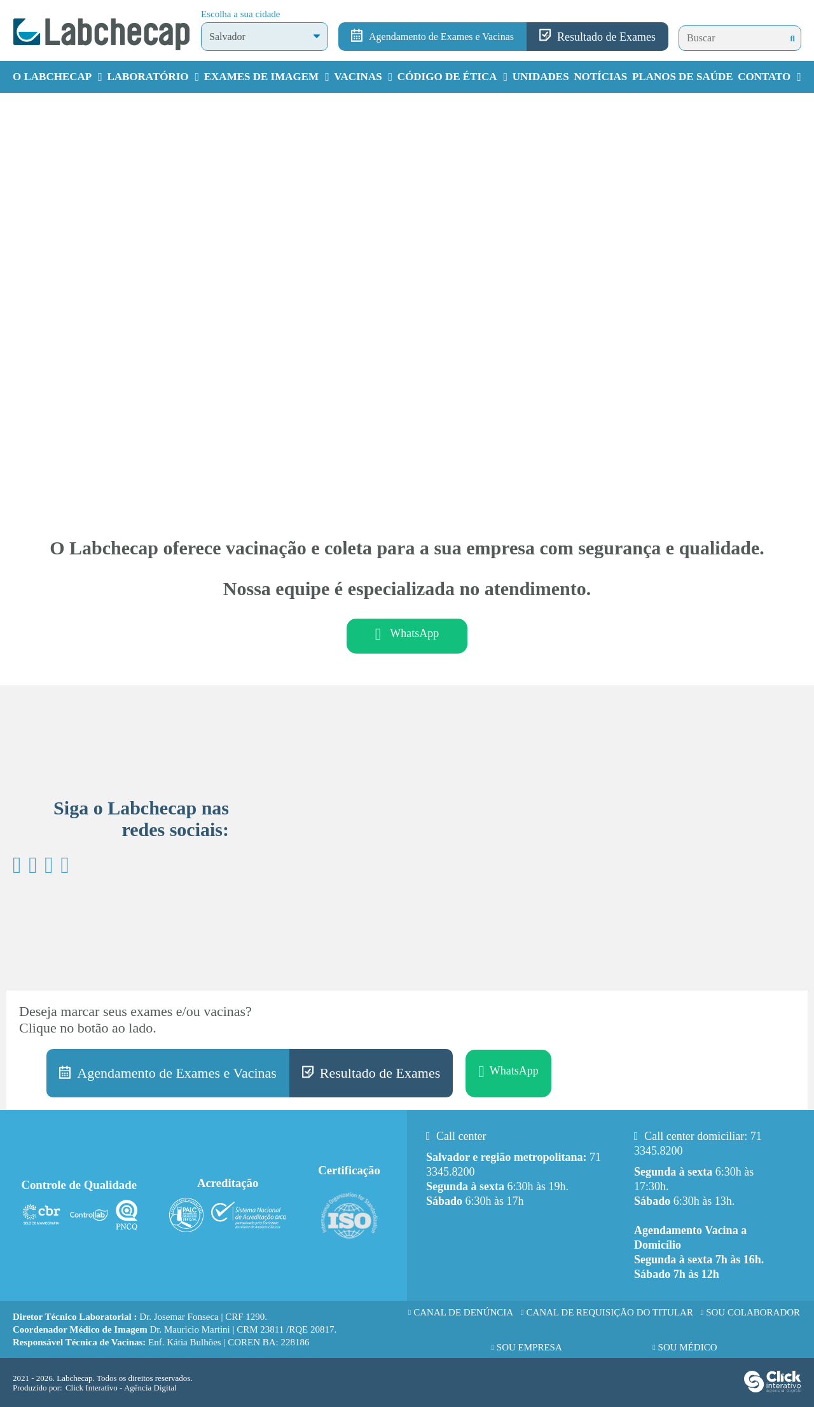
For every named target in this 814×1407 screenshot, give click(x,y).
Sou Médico (687, 1347)
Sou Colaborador (753, 1312)
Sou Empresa (529, 1347)
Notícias (600, 77)
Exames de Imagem (261, 77)
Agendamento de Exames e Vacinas (441, 36)
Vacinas (358, 77)
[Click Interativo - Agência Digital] (772, 1389)
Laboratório (147, 77)
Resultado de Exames (606, 37)
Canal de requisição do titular (609, 1312)
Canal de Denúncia (463, 1312)
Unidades (541, 77)
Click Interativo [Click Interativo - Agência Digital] (121, 1387)
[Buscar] (792, 38)
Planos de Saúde (682, 77)
